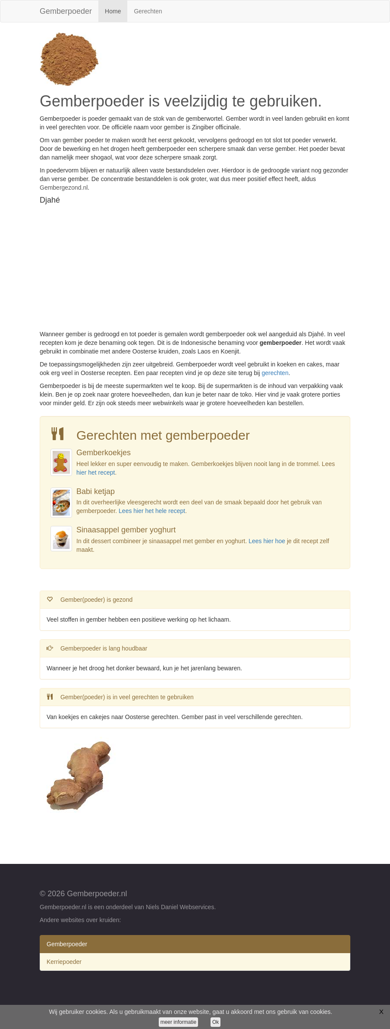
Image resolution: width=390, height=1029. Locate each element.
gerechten (274, 372)
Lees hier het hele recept (152, 510)
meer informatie (178, 1022)
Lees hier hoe (266, 541)
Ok (215, 1022)
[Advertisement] (195, 269)
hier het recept (95, 472)
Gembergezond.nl (64, 187)
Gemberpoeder (66, 11)
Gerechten (148, 11)
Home (116, 10)
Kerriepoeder (64, 961)
